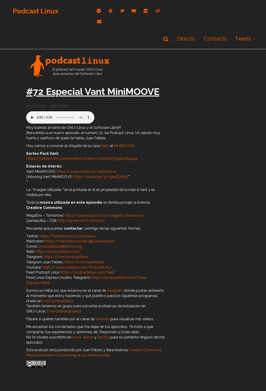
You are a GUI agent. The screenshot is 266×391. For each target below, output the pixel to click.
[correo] (99, 21)
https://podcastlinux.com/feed (87, 272)
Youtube (102, 319)
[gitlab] (157, 10)
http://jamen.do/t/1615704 (81, 220)
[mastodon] (110, 10)
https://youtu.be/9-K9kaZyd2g (100, 177)
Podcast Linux (35, 11)
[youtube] (133, 10)
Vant (104, 146)
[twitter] (122, 10)
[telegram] (98, 10)
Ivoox (77, 337)
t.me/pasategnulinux (64, 311)
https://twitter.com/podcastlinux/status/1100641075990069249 (81, 158)
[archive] (146, 10)
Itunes (88, 337)
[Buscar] (165, 39)
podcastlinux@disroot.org (60, 246)
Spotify (103, 337)
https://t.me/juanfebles (84, 262)
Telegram (115, 290)
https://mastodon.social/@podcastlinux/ (80, 241)
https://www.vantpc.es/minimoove (86, 171)
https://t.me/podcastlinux (66, 257)
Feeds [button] (245, 38)
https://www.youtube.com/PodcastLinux (77, 267)
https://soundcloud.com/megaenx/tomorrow (104, 215)
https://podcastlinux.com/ (58, 251)
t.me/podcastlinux (57, 301)
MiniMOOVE (124, 146)
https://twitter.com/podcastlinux (67, 236)
